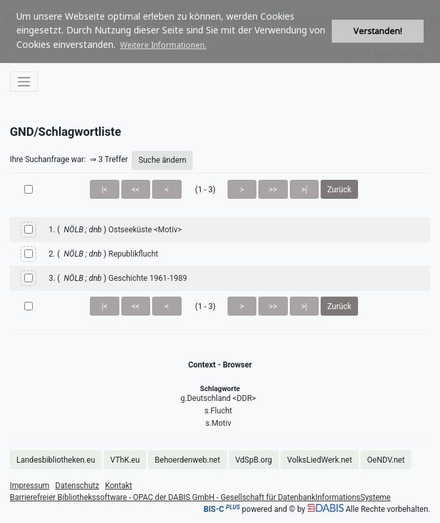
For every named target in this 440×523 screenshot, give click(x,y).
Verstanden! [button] (377, 31)
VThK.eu (125, 460)
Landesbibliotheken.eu (55, 460)
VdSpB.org (253, 460)
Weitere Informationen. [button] (163, 45)
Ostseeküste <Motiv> (145, 229)
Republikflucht (133, 254)
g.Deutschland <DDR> (218, 398)
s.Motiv (218, 423)
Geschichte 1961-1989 (147, 278)
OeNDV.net (386, 460)
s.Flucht (218, 410)
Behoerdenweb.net (187, 460)
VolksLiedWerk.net (319, 460)
